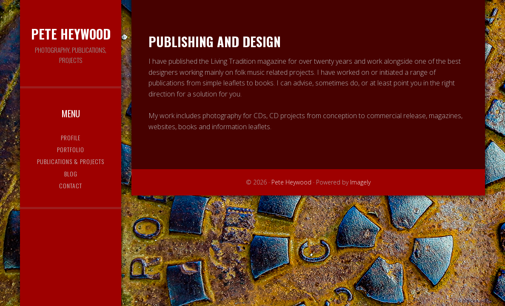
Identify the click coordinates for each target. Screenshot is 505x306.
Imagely (360, 182)
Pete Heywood (71, 33)
